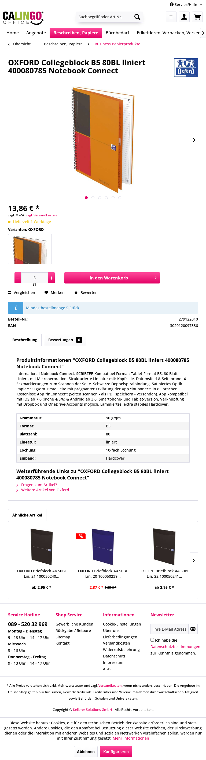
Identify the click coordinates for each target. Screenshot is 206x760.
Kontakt (62, 643)
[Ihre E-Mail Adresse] (169, 629)
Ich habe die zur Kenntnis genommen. (175, 647)
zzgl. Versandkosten (41, 215)
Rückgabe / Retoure (73, 630)
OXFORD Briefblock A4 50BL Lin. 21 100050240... (42, 573)
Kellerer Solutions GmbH (92, 709)
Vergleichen (21, 292)
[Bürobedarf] (117, 33)
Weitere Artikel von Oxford (42, 489)
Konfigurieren (116, 751)
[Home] (13, 33)
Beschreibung (24, 339)
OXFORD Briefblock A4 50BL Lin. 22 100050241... (164, 573)
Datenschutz (114, 656)
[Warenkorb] (197, 17)
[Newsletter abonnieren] (193, 629)
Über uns (111, 630)
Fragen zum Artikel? (36, 484)
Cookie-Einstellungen (122, 624)
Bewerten (86, 292)
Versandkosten (116, 643)
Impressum (113, 662)
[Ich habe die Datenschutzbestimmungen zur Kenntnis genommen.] (152, 640)
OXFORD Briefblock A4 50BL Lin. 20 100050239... (103, 573)
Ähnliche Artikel (27, 515)
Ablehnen (86, 751)
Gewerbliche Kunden (74, 624)
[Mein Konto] (184, 17)
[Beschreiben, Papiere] (76, 33)
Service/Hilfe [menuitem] (184, 4)
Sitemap (63, 636)
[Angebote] (36, 33)
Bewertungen (65, 340)
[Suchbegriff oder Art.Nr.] (109, 17)
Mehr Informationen (131, 738)
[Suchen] (137, 17)
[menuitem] (109, 17)
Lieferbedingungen (120, 636)
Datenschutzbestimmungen (175, 646)
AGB (107, 668)
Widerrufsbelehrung (121, 649)
